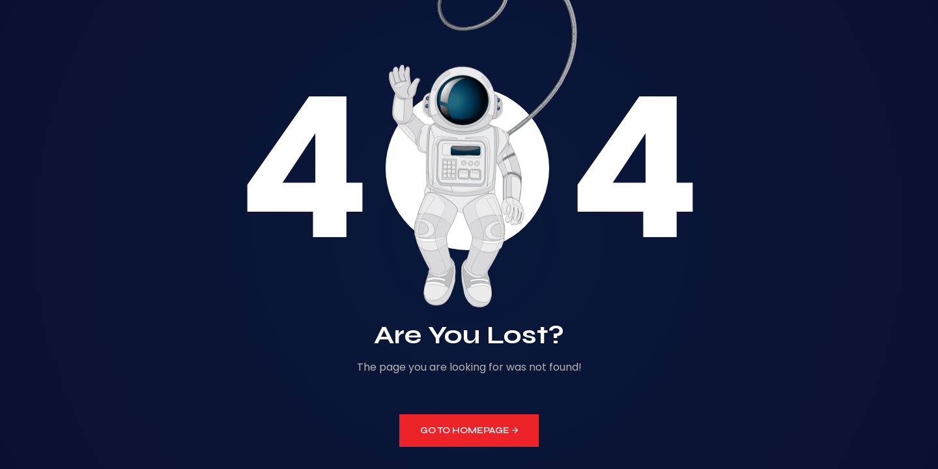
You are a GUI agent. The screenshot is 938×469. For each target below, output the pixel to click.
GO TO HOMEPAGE (469, 430)
